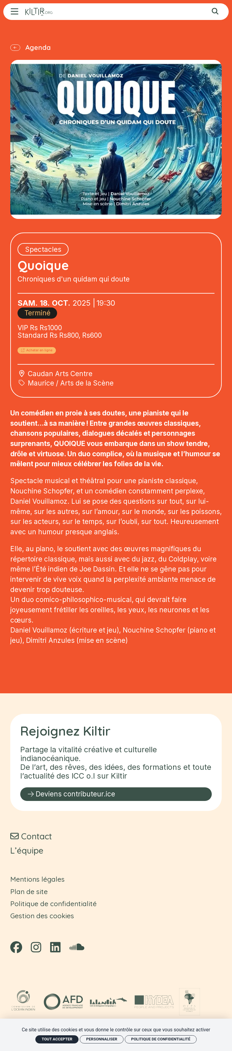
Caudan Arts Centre (60, 384)
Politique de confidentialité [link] (160, 1039)
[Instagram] (36, 947)
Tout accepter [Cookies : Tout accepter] (57, 1039)
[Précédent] (20, 50)
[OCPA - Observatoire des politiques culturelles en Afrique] (189, 1001)
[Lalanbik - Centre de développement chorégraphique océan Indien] (108, 1001)
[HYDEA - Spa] (154, 1002)
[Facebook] (16, 947)
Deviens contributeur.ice (71, 794)
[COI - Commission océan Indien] (24, 1001)
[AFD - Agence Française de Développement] (63, 1002)
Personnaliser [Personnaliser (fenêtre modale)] (101, 1039)
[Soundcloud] (76, 947)
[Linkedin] (55, 947)
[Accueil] (39, 12)
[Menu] (14, 11)
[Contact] (31, 836)
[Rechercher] (215, 12)
